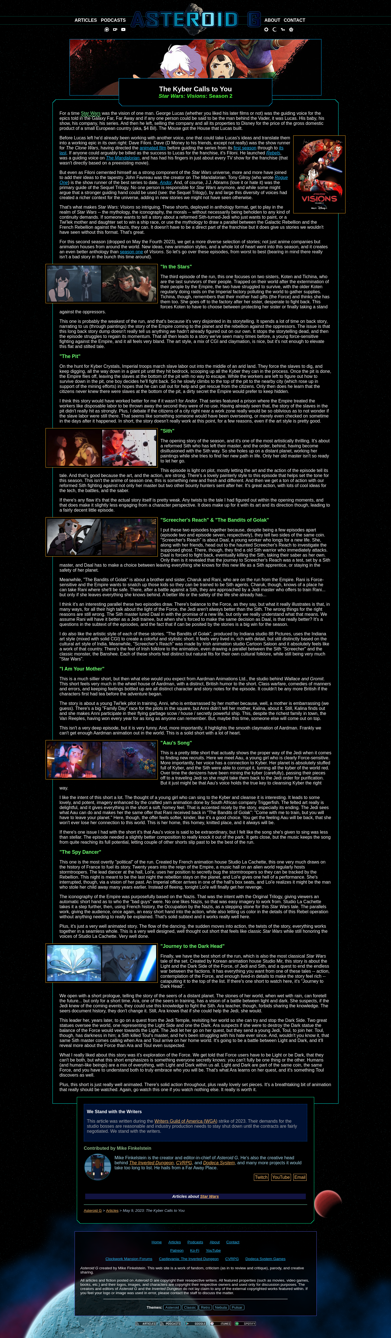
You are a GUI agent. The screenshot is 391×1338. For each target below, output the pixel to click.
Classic (190, 1307)
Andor (166, 182)
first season (244, 148)
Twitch (261, 1177)
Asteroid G (93, 1210)
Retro (205, 1307)
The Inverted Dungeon (151, 1162)
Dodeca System (219, 1162)
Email (300, 1177)
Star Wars (91, 113)
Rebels (273, 153)
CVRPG (184, 1162)
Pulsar (237, 1307)
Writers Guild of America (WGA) (186, 1121)
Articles (112, 1210)
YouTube (281, 1177)
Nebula (221, 1307)
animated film (153, 148)
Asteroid (172, 1307)
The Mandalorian (122, 158)
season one (131, 251)
